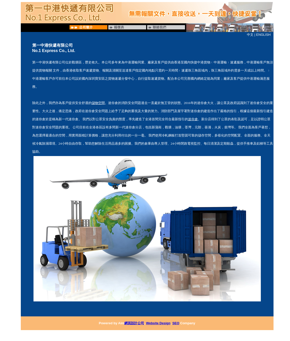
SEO (175, 323)
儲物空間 (98, 103)
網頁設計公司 (134, 323)
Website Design (158, 323)
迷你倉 (193, 119)
